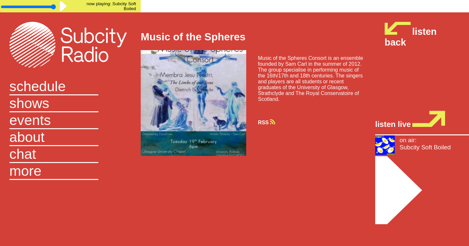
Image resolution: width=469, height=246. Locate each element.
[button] (70, 171)
